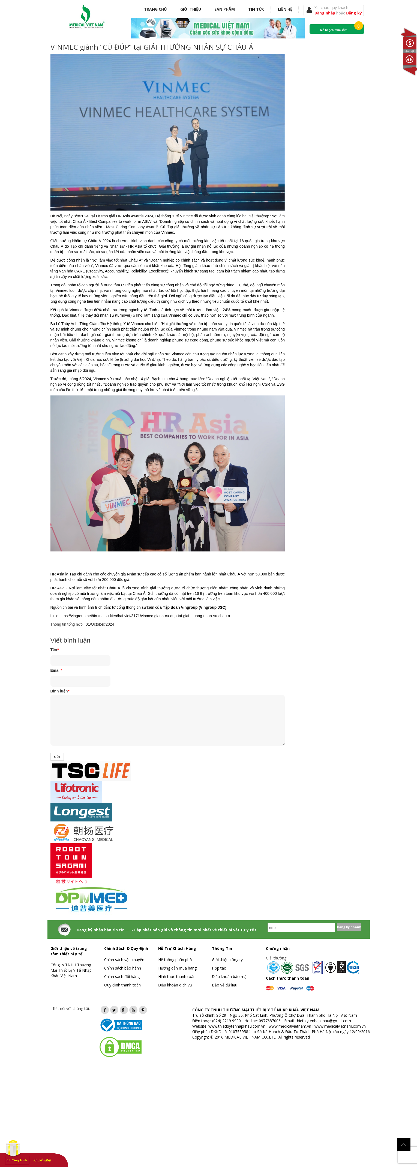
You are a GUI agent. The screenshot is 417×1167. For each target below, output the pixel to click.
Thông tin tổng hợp (66, 624)
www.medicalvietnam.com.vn (340, 1026)
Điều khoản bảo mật (230, 976)
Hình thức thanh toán (177, 976)
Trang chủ (155, 9)
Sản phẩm (224, 9)
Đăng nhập (325, 13)
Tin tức (256, 9)
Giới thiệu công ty (227, 959)
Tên (54, 649)
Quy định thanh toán (122, 985)
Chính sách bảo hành (122, 968)
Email (56, 670)
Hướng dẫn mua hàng (177, 968)
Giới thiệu (190, 9)
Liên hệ (285, 9)
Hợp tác (219, 968)
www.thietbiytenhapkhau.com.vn (236, 1026)
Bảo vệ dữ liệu (224, 985)
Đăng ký (354, 13)
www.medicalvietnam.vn (290, 1026)
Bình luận (59, 691)
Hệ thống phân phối (175, 959)
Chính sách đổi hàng (122, 976)
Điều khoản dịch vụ (175, 985)
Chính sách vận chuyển (124, 959)
